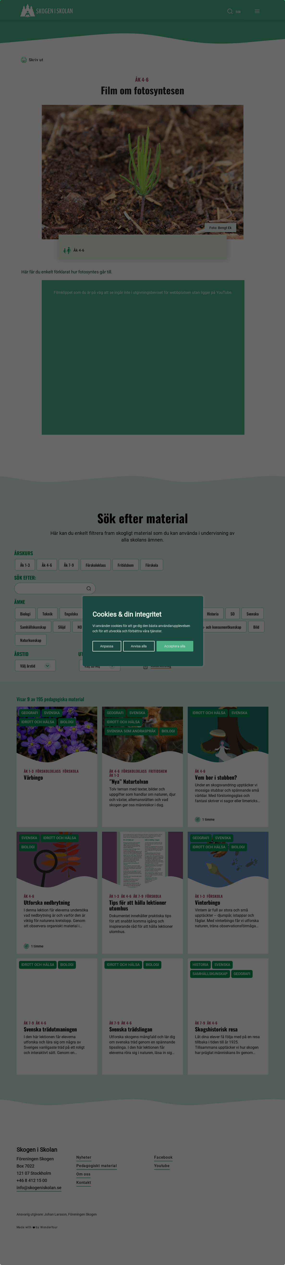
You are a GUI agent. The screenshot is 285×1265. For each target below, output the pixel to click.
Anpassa (106, 646)
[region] (142, 632)
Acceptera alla (174, 646)
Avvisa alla (139, 646)
